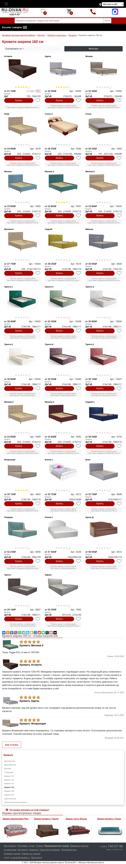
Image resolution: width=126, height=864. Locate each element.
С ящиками (8, 772)
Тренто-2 (89, 287)
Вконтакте (36, 857)
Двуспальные (9, 761)
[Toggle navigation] (6, 4)
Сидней (48, 229)
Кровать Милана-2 (31, 645)
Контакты (23, 849)
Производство (69, 849)
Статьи (39, 846)
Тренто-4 (49, 287)
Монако (89, 56)
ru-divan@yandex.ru (20, 857)
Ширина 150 (9, 784)
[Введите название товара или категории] (59, 20)
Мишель (89, 229)
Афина (48, 575)
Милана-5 (90, 171)
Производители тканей (56, 846)
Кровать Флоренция (33, 723)
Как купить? (10, 846)
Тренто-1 (8, 287)
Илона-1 (49, 460)
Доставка (23, 846)
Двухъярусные (10, 765)
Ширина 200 (9, 795)
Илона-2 (49, 517)
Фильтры (93, 48)
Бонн (88, 460)
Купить (18, 100)
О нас (32, 846)
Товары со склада (30, 853)
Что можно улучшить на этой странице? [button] (29, 810)
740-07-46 (111, 846)
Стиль (88, 114)
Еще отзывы (11, 745)
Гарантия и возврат (50, 849)
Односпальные (10, 799)
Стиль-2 (49, 114)
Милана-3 (49, 402)
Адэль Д (89, 517)
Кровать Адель (29, 701)
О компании (10, 849)
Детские (7, 769)
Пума (6, 114)
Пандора (8, 517)
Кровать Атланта (31, 664)
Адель (48, 56)
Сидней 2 (89, 402)
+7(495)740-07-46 (93, 12)
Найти (107, 20)
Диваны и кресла (79, 846)
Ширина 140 (9, 780)
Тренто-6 (49, 344)
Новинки (33, 849)
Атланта (8, 56)
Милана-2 (49, 171)
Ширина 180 (9, 791)
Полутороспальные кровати (15, 802)
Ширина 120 (9, 776)
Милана (8, 171)
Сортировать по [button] (14, 48)
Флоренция (9, 460)
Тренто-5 (8, 344)
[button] (14, 27)
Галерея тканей (12, 853)
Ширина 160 (9, 787)
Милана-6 (9, 229)
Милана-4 (9, 402)
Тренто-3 (89, 344)
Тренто (7, 575)
